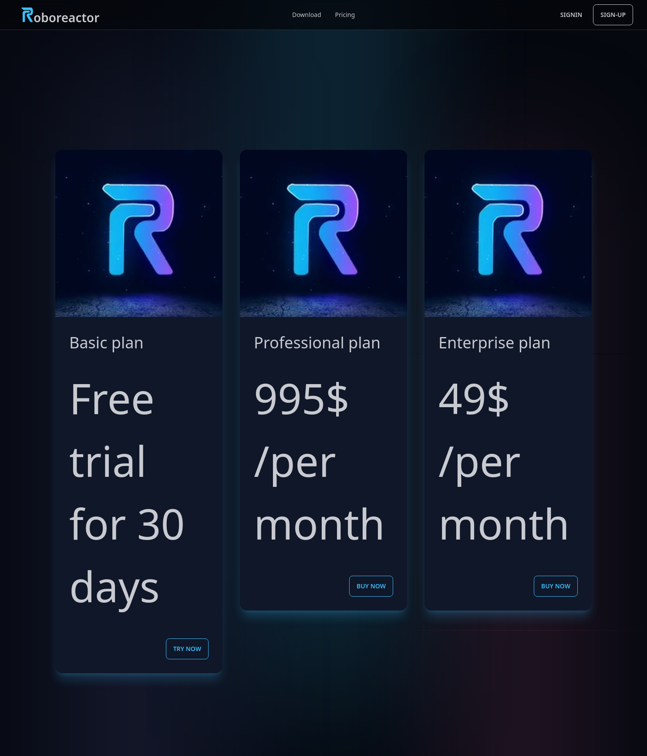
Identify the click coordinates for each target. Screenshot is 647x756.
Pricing (345, 14)
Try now (187, 649)
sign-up (613, 14)
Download (306, 14)
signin (571, 14)
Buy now (371, 586)
